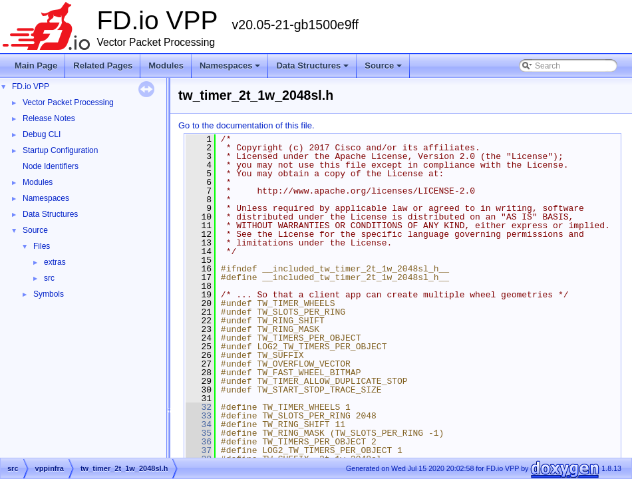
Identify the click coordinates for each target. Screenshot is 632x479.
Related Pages (102, 66)
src (49, 278)
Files (41, 246)
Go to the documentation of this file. (246, 125)
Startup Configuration (60, 150)
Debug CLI (42, 134)
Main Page (36, 66)
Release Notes (49, 118)
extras (55, 262)
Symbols (48, 294)
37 (199, 450)
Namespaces (231, 69)
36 (199, 442)
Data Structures (313, 69)
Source (384, 69)
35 (199, 433)
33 (199, 416)
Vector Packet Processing (68, 102)
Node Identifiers (51, 166)
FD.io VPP (30, 86)
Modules (166, 66)
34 (199, 424)
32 (199, 407)
